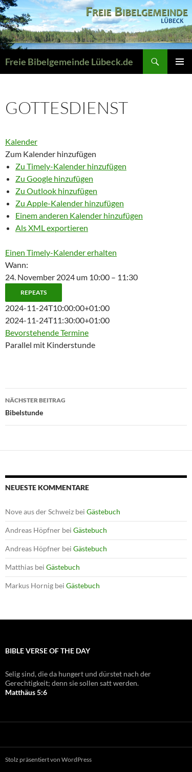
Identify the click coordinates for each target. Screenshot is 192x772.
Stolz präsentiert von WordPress (48, 759)
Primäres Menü (179, 61)
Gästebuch (103, 511)
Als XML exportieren (51, 228)
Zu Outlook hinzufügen (56, 191)
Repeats (33, 292)
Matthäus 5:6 (26, 692)
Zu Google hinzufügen (54, 178)
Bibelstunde (96, 405)
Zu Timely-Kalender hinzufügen (70, 166)
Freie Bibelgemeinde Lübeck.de (69, 61)
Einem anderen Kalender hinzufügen (79, 215)
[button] (50, 154)
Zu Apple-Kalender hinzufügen (69, 203)
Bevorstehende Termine (47, 332)
